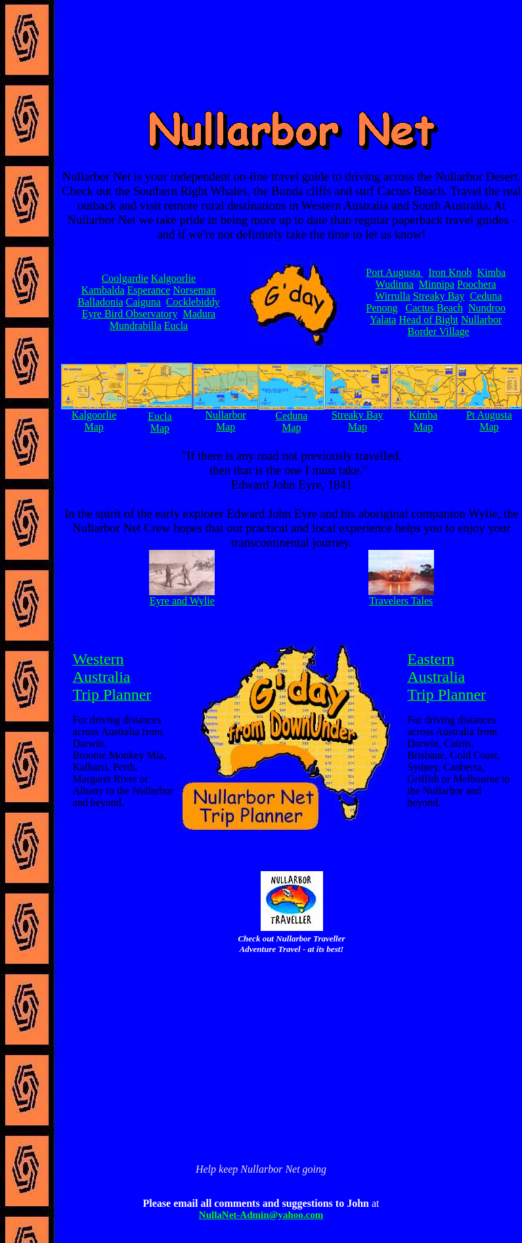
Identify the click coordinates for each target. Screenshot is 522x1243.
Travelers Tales (401, 600)
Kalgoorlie (173, 278)
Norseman (194, 290)
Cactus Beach (435, 307)
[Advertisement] (292, 1006)
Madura (199, 313)
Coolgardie (125, 278)
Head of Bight (428, 319)
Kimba (491, 272)
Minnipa (436, 284)
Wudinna (395, 284)
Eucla (176, 325)
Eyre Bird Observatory (130, 313)
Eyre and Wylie (182, 600)
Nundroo (487, 307)
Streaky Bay (439, 296)
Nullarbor (481, 319)
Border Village (438, 331)
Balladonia (100, 301)
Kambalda (103, 290)
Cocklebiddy (193, 301)
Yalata (383, 319)
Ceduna (485, 296)
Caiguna (143, 301)
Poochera (476, 284)
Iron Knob (449, 272)
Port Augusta (394, 272)
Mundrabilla (136, 325)
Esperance (149, 290)
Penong (382, 307)
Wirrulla (392, 296)
